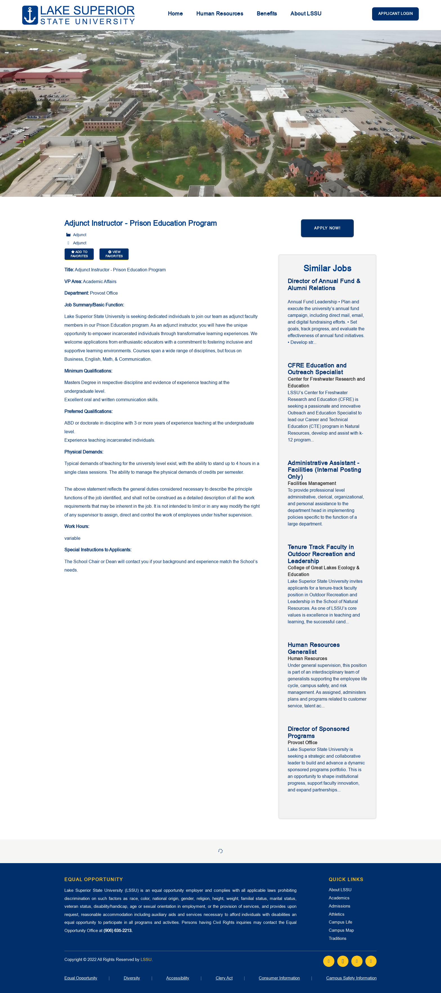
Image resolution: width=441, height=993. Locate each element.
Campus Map (341, 930)
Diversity (132, 978)
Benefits (267, 13)
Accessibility (177, 978)
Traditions (337, 938)
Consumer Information (279, 978)
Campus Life (340, 922)
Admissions (339, 906)
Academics (339, 898)
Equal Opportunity (80, 978)
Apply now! (327, 228)
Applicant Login (395, 13)
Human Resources (219, 13)
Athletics (337, 914)
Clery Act (224, 978)
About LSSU (306, 13)
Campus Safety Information (351, 978)
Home (175, 13)
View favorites (114, 254)
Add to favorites (79, 254)
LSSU (146, 959)
